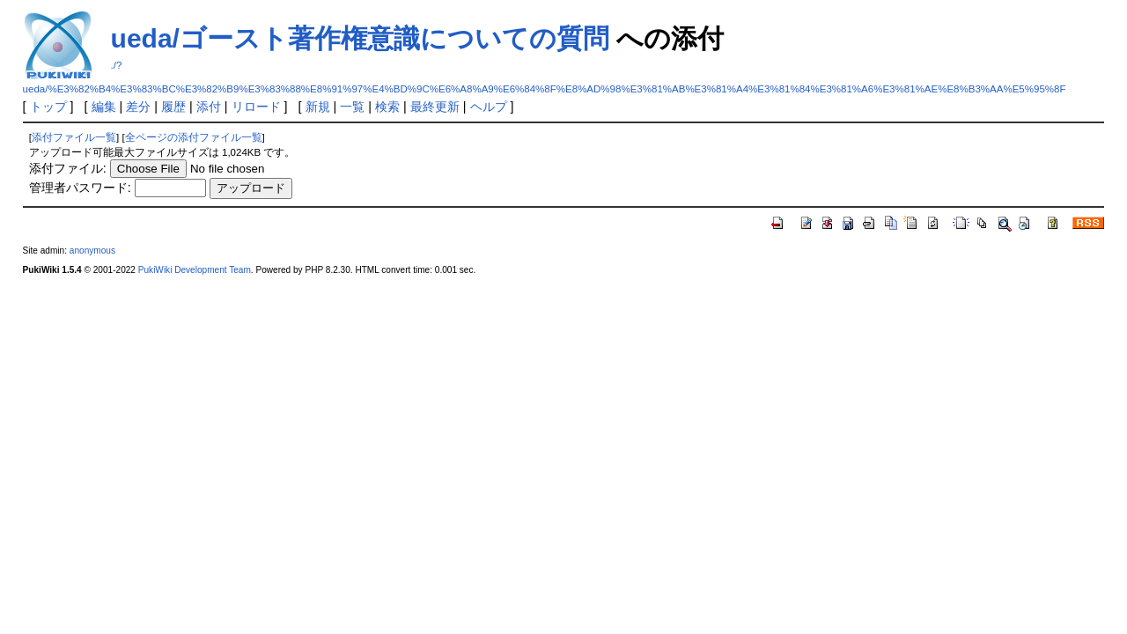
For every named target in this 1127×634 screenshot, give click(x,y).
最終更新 (435, 107)
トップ (48, 107)
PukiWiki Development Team (194, 270)
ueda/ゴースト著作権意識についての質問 (360, 38)
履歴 (173, 107)
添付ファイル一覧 (74, 137)
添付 (208, 107)
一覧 (352, 107)
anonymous (92, 250)
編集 (104, 107)
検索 (387, 107)
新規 (318, 107)
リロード (256, 107)
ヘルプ (488, 107)
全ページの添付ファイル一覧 (193, 137)
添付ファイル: (68, 168)
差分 (138, 107)
